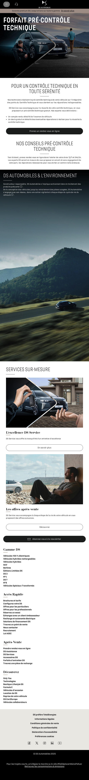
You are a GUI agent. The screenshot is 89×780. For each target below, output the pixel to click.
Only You (7, 678)
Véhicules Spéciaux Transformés (18, 586)
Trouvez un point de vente (15, 624)
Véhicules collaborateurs (15, 702)
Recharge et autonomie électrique (19, 618)
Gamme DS (11, 549)
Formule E (7, 687)
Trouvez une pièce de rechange (17, 663)
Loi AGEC (7, 633)
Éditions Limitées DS (12, 571)
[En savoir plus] (68, 11)
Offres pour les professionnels (17, 609)
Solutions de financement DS (16, 621)
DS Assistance (10, 651)
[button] (16, 4)
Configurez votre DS (12, 603)
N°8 (5, 583)
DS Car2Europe (10, 699)
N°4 (5, 577)
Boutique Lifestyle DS (13, 684)
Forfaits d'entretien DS (14, 660)
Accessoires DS (10, 657)
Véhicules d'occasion (13, 690)
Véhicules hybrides (12, 562)
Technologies (9, 681)
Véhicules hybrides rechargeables (19, 559)
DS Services (8, 654)
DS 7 (5, 580)
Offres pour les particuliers (16, 606)
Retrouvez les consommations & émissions (44, 766)
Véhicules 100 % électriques (16, 556)
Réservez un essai (11, 612)
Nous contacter (10, 627)
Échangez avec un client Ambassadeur (21, 615)
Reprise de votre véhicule (15, 696)
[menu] (6, 4)
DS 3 (5, 574)
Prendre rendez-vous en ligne (16, 648)
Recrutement (9, 630)
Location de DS (10, 693)
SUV (5, 565)
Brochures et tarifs (12, 600)
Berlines (7, 568)
